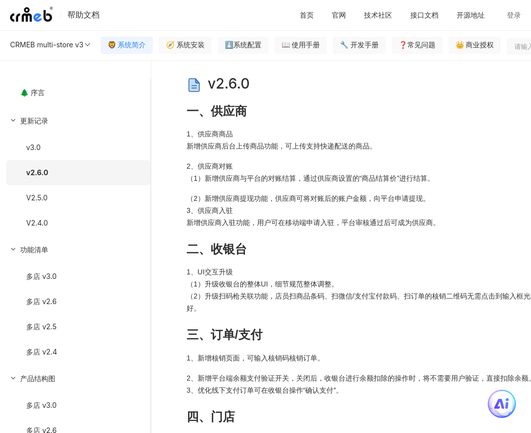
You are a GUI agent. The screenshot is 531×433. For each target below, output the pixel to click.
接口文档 (424, 15)
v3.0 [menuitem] (33, 147)
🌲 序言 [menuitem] (32, 92)
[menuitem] (75, 171)
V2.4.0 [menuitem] (37, 223)
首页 (307, 15)
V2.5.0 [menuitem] (36, 197)
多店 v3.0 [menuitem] (41, 276)
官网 (339, 15)
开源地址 (471, 15)
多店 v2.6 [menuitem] (41, 301)
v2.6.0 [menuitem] (37, 172)
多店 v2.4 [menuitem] (41, 351)
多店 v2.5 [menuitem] (41, 326)
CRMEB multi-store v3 (51, 45)
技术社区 (378, 15)
